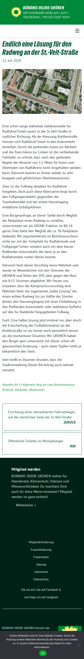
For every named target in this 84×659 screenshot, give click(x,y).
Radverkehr (37, 390)
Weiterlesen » (26, 505)
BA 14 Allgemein (25, 384)
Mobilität (21, 390)
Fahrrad (8, 390)
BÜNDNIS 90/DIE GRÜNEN (43, 7)
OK (43, 653)
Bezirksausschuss (64, 384)
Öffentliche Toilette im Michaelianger (42, 444)
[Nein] (79, 645)
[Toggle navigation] (77, 31)
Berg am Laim (44, 384)
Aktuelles (8, 384)
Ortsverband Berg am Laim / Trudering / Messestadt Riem (46, 15)
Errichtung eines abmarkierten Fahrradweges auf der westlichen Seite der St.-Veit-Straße (42, 417)
